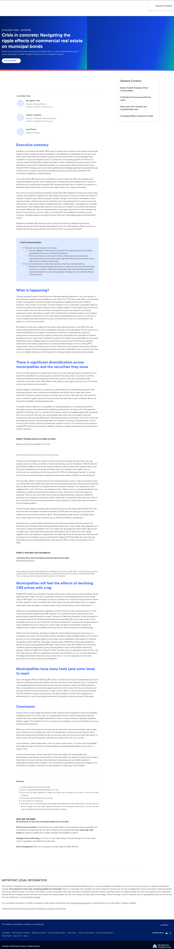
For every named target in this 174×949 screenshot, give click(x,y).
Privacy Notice (71, 933)
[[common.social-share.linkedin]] (22, 854)
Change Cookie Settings (86, 933)
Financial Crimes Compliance (21, 933)
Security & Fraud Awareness (104, 933)
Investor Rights (6, 936)
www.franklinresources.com (80, 903)
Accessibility (6, 933)
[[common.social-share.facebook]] (18, 854)
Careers (25, 936)
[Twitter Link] (170, 933)
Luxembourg (164, 925)
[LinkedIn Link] (166, 933)
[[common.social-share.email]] (29, 854)
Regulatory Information (39, 933)
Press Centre (17, 936)
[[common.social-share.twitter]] (25, 854)
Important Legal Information (57, 933)
